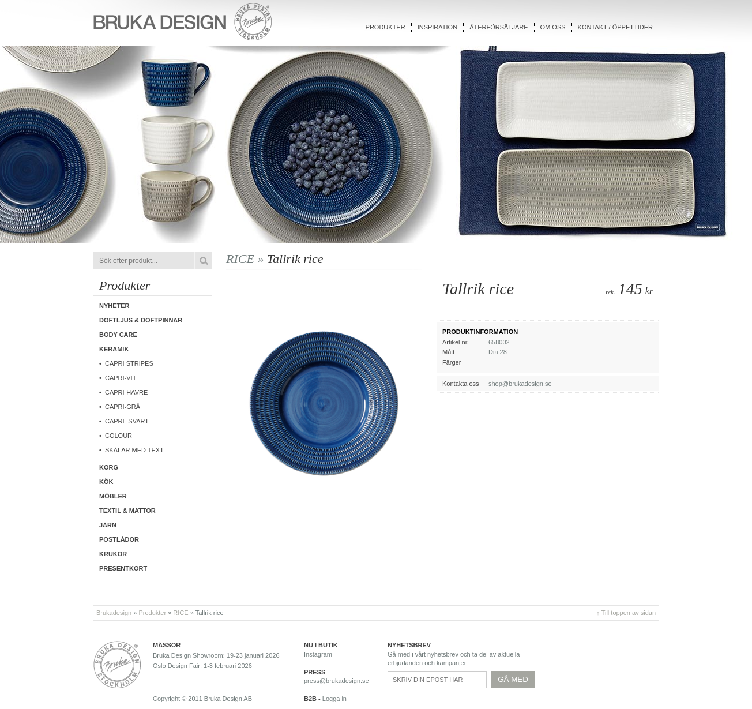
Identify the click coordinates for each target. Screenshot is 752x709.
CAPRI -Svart (127, 421)
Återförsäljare (498, 27)
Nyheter (114, 305)
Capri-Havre (126, 392)
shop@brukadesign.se (520, 383)
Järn (107, 525)
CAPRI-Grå (122, 406)
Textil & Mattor (127, 510)
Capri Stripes (129, 363)
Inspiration (437, 27)
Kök (106, 481)
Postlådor (119, 539)
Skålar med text (134, 450)
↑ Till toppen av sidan (626, 612)
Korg (108, 467)
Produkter (385, 27)
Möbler (113, 496)
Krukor (113, 553)
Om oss (553, 27)
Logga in (334, 698)
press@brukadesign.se (336, 680)
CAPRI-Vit (120, 377)
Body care (118, 334)
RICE (180, 612)
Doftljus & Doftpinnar (140, 320)
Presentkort (123, 568)
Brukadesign (113, 612)
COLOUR (118, 435)
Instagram (318, 654)
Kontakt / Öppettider (615, 27)
